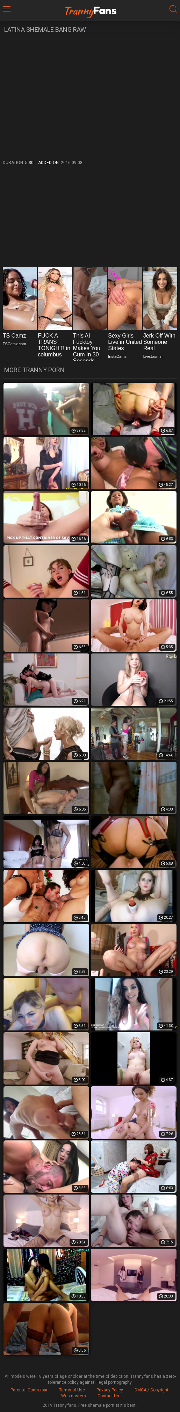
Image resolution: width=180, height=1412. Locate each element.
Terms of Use (72, 1390)
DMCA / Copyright (151, 1390)
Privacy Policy (109, 1390)
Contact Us (108, 1395)
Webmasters (73, 1395)
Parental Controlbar (29, 1390)
